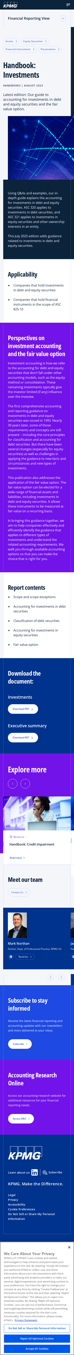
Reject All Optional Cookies (37, 1338)
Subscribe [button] (18, 1044)
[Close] (69, 1247)
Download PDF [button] (23, 709)
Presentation (50, 49)
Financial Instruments (20, 49)
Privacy (13, 1200)
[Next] (25, 783)
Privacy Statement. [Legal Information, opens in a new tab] (26, 1320)
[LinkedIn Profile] (11, 957)
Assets (11, 41)
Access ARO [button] (19, 1118)
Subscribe (52, 1172)
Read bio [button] (23, 956)
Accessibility (16, 1204)
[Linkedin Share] (34, 1172)
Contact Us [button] (17, 892)
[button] (68, 5)
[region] (37, 1298)
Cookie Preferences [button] (21, 1209)
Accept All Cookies (37, 1348)
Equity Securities (34, 41)
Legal (11, 1195)
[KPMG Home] (10, 5)
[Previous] (12, 783)
